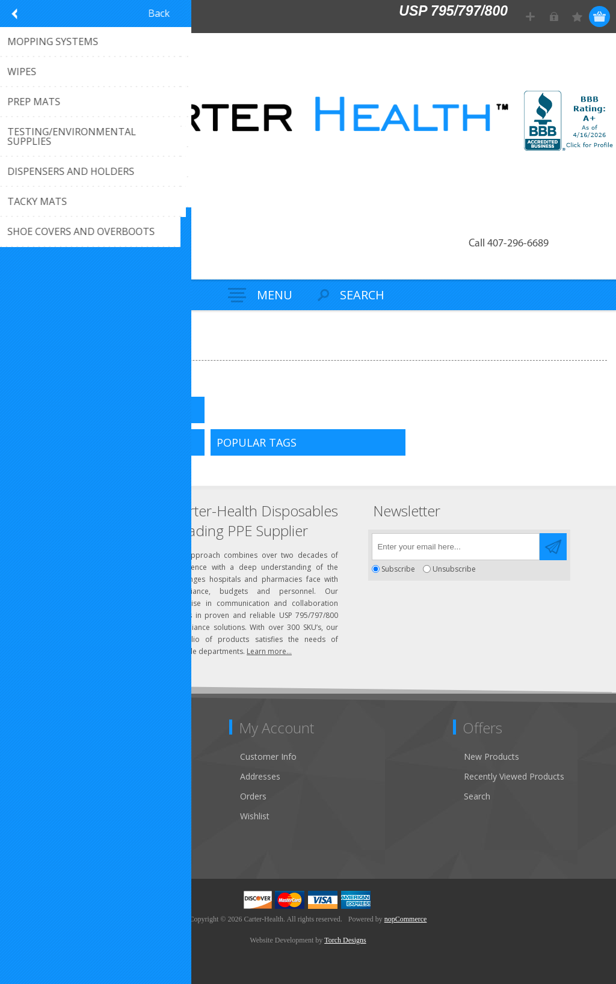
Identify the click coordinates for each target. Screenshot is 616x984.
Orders (253, 796)
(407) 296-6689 (64, 539)
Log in (553, 16)
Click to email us (66, 559)
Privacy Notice (45, 836)
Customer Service (51, 776)
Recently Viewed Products (514, 776)
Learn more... (269, 651)
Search (477, 796)
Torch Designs (345, 940)
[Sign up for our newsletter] (456, 546)
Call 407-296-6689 (509, 243)
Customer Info (268, 756)
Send (553, 546)
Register (530, 16)
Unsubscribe (454, 569)
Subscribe (398, 569)
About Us (35, 796)
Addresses (260, 776)
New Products (491, 756)
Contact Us (38, 756)
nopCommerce (405, 919)
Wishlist (255, 816)
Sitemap (33, 816)
